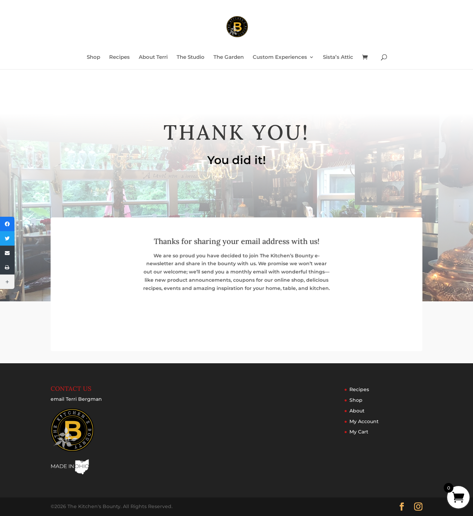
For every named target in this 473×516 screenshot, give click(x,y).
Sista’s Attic (338, 57)
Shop (93, 57)
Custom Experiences (280, 57)
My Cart (358, 432)
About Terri (153, 57)
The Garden (228, 57)
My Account (364, 421)
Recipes (119, 57)
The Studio (190, 57)
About (357, 411)
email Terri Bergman (76, 399)
